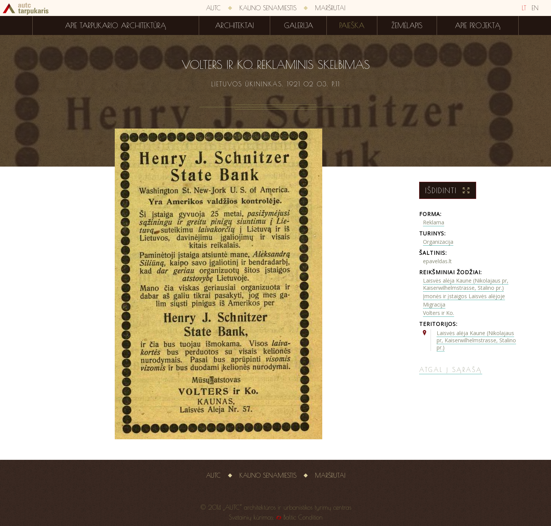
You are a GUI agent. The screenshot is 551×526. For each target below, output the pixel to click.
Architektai (234, 25)
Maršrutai (330, 8)
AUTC (213, 8)
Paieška (351, 25)
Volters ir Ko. (438, 312)
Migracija (434, 304)
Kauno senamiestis (267, 8)
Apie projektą (477, 25)
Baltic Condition (303, 517)
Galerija (298, 25)
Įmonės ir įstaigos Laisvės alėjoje (464, 296)
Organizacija (438, 241)
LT (524, 8)
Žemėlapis (407, 25)
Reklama (433, 222)
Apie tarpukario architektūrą (115, 25)
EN (535, 8)
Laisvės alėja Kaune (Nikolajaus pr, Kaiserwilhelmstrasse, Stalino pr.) (465, 284)
